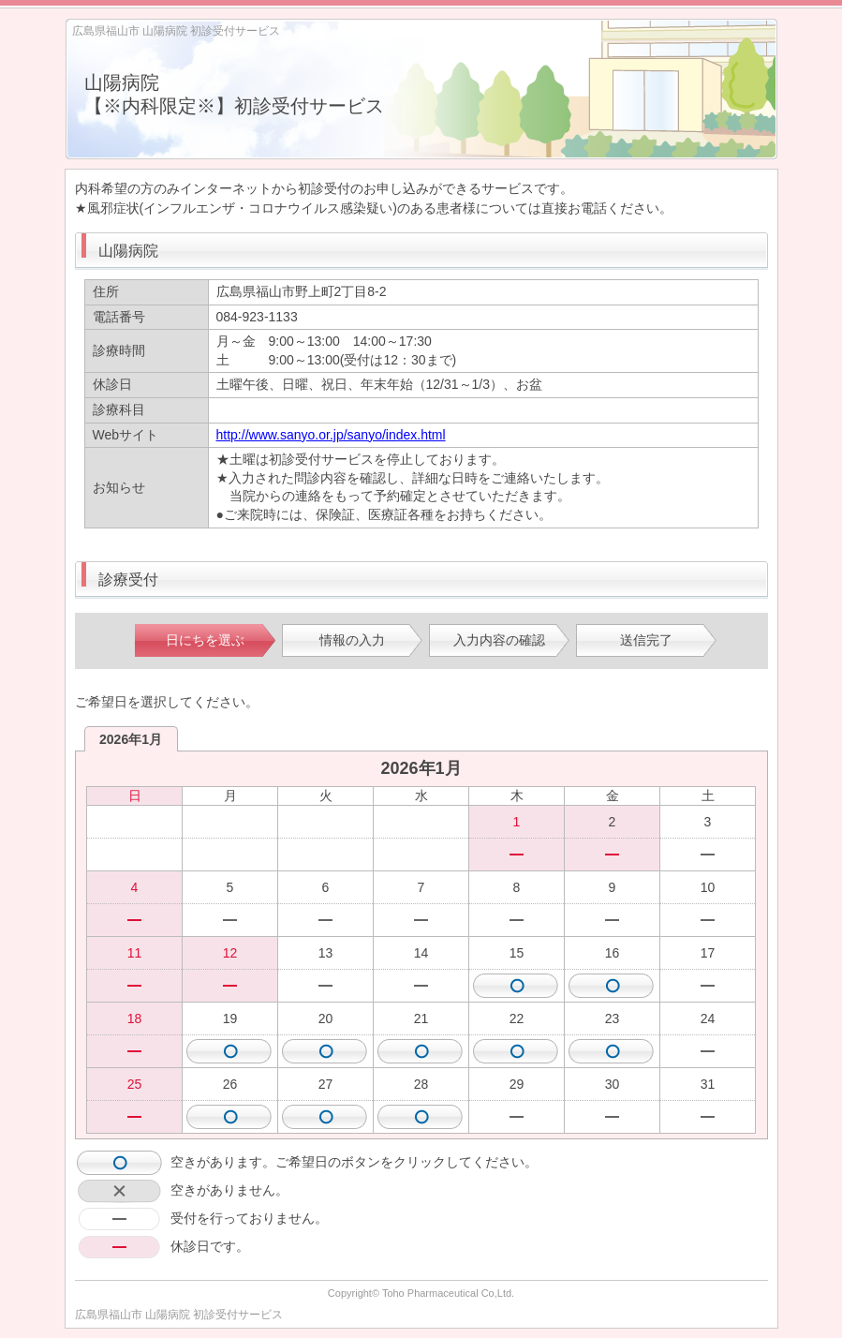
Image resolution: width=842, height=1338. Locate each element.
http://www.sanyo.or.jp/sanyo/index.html (331, 434)
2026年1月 (130, 739)
